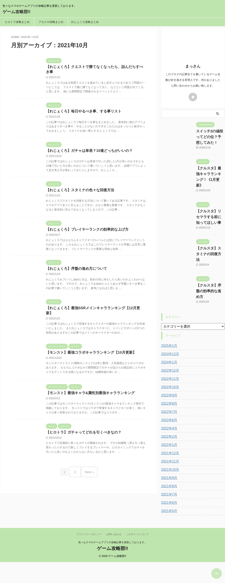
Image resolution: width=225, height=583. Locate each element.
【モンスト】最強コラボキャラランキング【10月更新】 (98, 387)
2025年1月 (168, 311)
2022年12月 (169, 336)
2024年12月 (169, 319)
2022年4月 (168, 394)
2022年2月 (168, 402)
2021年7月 (168, 460)
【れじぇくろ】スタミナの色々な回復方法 (88, 205)
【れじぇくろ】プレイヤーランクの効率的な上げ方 (95, 249)
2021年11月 (169, 427)
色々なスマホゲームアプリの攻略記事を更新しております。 (112, 563)
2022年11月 (169, 344)
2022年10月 (169, 353)
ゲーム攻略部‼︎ (16, 11)
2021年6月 (168, 468)
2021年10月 (169, 435)
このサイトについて (137, 555)
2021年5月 (168, 476)
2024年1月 (168, 328)
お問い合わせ (113, 555)
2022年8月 (168, 369)
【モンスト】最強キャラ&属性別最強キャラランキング (98, 438)
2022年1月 (168, 410)
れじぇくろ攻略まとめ (85, 22)
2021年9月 (168, 443)
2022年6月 (168, 386)
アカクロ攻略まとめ (51, 22)
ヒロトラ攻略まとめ (17, 22)
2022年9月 (168, 361)
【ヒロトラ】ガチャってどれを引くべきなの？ (92, 482)
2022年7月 (168, 377)
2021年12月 (169, 419)
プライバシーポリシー (89, 555)
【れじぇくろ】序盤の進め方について (85, 293)
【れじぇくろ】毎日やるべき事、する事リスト (92, 117)
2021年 (26, 37)
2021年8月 (168, 452)
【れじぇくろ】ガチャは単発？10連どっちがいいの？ (97, 161)
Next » (88, 525)
